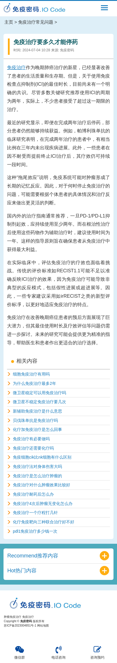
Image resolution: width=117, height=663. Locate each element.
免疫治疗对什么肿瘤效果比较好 (41, 485)
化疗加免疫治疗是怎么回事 (37, 429)
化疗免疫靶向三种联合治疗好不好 (43, 522)
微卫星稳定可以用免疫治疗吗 (39, 392)
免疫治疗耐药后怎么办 (33, 494)
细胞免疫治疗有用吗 (31, 374)
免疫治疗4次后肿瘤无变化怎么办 (43, 503)
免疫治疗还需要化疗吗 (33, 448)
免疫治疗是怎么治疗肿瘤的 (37, 475)
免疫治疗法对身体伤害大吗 (37, 466)
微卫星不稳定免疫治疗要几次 (39, 401)
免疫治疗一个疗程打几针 (35, 512)
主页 (8, 22)
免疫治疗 (16, 67)
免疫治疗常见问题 (35, 22)
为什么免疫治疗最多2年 (34, 383)
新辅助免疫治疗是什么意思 (37, 411)
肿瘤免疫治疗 (12, 616)
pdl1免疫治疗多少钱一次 (35, 531)
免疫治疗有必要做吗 (31, 438)
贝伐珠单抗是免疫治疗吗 (35, 420)
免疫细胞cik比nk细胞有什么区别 (42, 457)
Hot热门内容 (22, 570)
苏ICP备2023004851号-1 (20, 625)
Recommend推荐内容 (32, 556)
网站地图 (43, 625)
